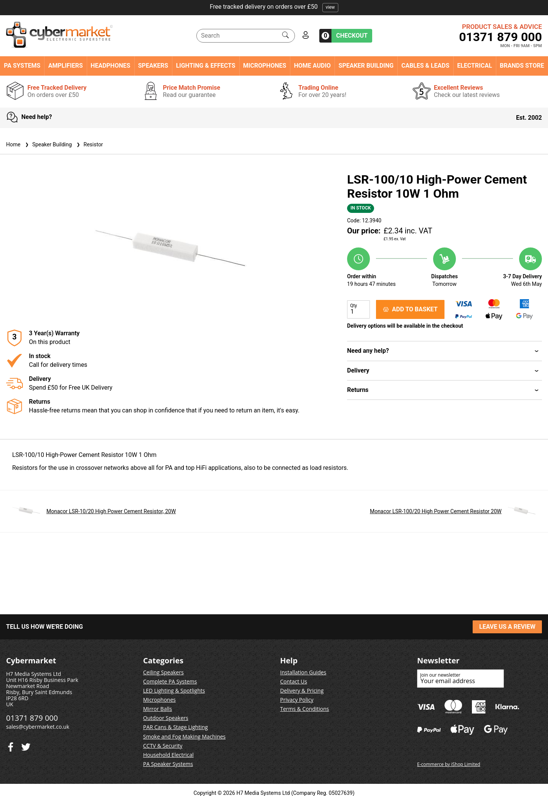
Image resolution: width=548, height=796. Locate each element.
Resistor (89, 144)
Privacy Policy (296, 699)
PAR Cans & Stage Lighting (175, 727)
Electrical (474, 65)
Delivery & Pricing (301, 690)
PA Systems (22, 65)
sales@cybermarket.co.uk (37, 726)
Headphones (110, 65)
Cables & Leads (425, 65)
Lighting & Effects (205, 65)
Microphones (264, 65)
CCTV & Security (162, 745)
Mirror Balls (157, 708)
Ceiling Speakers (163, 672)
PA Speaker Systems (168, 763)
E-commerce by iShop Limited (448, 764)
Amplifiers (65, 65)
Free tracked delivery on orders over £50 (274, 6)
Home (13, 144)
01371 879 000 (500, 37)
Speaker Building (366, 65)
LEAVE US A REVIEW (507, 626)
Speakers (153, 65)
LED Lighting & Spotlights (174, 690)
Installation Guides (303, 672)
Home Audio (312, 65)
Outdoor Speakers (165, 717)
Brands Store (522, 65)
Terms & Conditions (304, 708)
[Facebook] (25, 745)
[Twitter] (10, 745)
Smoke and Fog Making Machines (184, 736)
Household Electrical (168, 754)
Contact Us (293, 681)
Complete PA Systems (170, 681)
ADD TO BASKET (410, 309)
